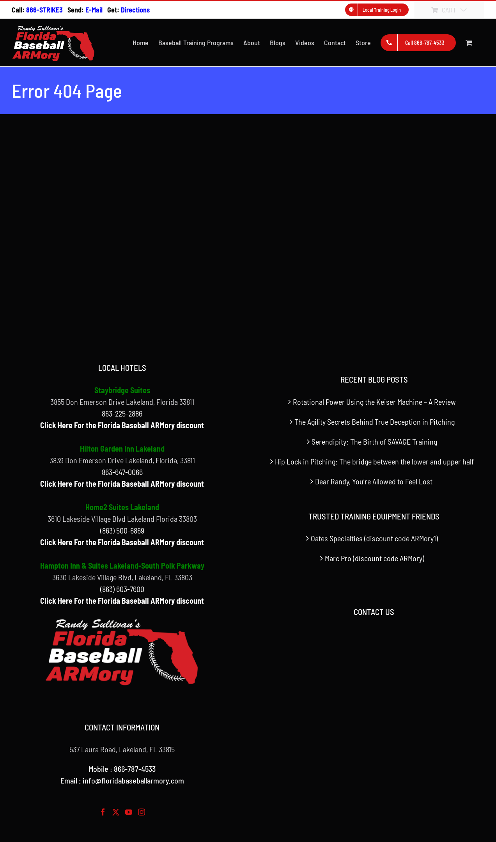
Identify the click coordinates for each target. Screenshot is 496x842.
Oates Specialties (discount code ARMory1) (374, 538)
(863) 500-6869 (122, 530)
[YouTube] (128, 811)
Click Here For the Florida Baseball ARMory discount (122, 425)
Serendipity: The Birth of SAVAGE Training (374, 441)
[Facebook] (102, 811)
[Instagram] (141, 811)
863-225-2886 (122, 413)
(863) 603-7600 (122, 589)
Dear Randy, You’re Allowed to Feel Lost (374, 481)
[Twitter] (115, 811)
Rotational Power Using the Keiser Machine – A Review (374, 401)
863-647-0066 (122, 472)
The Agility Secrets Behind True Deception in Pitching (374, 421)
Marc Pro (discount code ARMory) (374, 558)
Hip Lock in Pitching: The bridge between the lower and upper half (374, 461)
